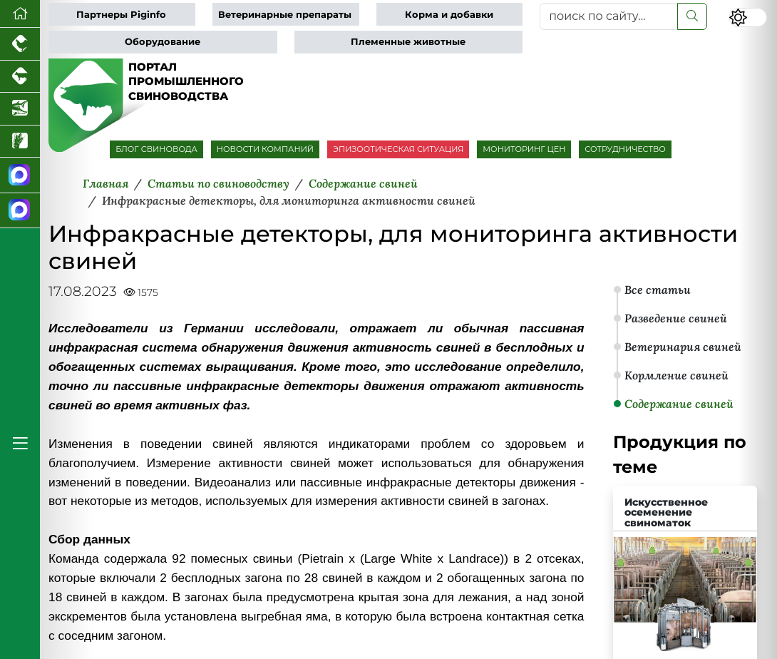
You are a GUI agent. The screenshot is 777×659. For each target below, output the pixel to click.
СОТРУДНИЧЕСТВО (625, 149)
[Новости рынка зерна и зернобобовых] (20, 142)
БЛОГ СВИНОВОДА (156, 149)
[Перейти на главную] (20, 14)
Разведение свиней (675, 318)
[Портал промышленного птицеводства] (20, 44)
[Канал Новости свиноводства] (20, 175)
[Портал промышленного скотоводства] (20, 77)
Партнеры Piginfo (121, 14)
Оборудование (162, 41)
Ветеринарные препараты (284, 14)
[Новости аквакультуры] (20, 109)
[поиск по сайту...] (609, 16)
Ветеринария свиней (682, 346)
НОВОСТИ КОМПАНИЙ (265, 149)
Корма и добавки (449, 14)
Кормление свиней (676, 375)
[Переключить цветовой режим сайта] (748, 17)
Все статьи (657, 289)
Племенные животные (408, 41)
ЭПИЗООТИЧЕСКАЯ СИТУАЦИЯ (398, 149)
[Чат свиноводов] (20, 211)
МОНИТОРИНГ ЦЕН (524, 149)
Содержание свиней (679, 404)
